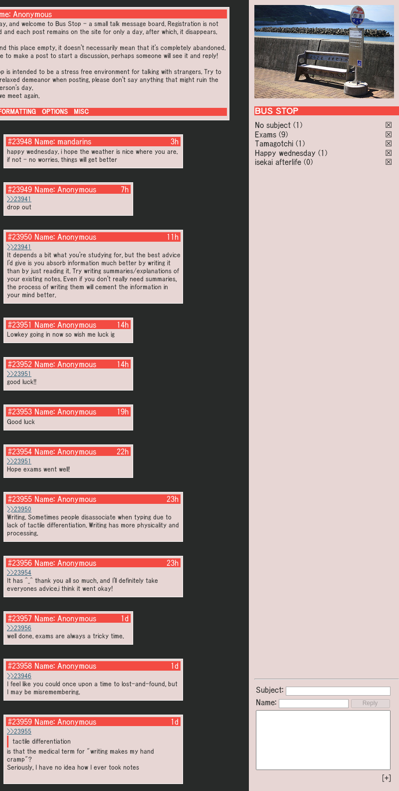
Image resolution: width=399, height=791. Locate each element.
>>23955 (19, 731)
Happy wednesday (285, 153)
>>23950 (19, 509)
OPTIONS (55, 111)
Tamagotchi (274, 143)
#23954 (20, 451)
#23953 (20, 411)
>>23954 (19, 572)
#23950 (20, 237)
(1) (297, 125)
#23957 (20, 618)
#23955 (20, 499)
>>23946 (19, 676)
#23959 (20, 722)
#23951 (20, 325)
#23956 (20, 563)
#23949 (20, 189)
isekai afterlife (278, 162)
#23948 (20, 141)
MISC (81, 111)
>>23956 (19, 628)
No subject (274, 125)
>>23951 (19, 374)
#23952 (20, 364)
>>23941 (19, 199)
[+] (386, 778)
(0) (308, 162)
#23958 (20, 666)
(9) (283, 134)
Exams (265, 134)
